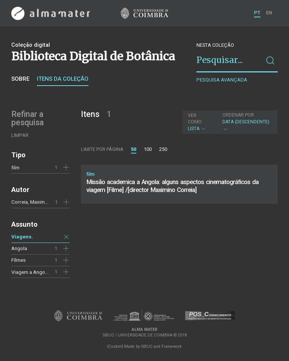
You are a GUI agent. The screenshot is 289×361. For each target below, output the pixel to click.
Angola (19, 248)
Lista (198, 122)
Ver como (195, 118)
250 (163, 149)
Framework (171, 346)
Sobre (20, 78)
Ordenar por (238, 115)
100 (148, 149)
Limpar (20, 135)
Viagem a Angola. (30, 272)
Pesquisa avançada (221, 80)
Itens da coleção (62, 78)
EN (269, 12)
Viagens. (22, 236)
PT (257, 12)
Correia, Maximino (31, 202)
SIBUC (146, 346)
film (15, 167)
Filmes (18, 260)
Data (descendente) (246, 122)
